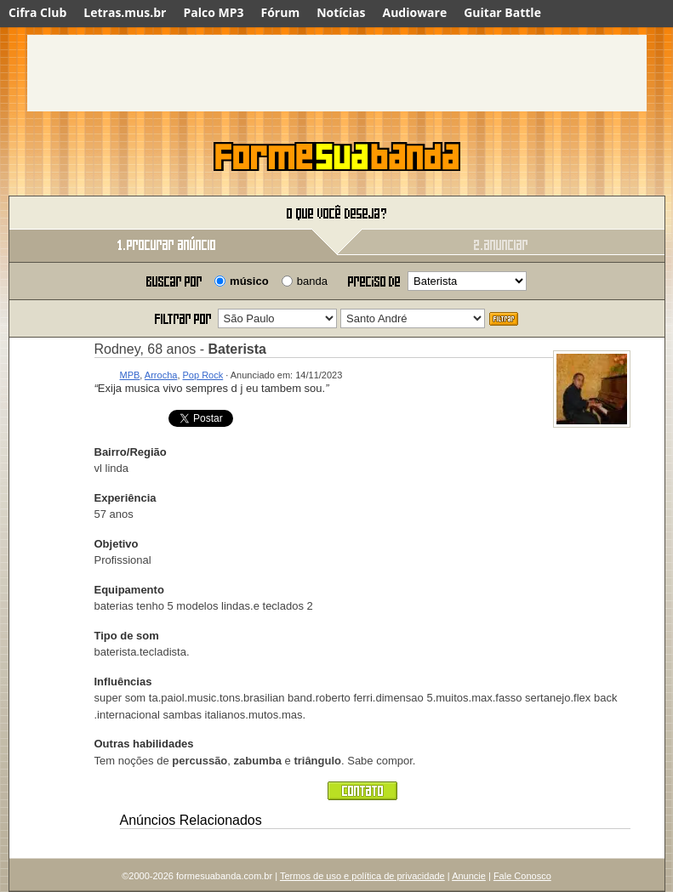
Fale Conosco (522, 876)
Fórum (280, 12)
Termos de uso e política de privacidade (362, 876)
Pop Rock (203, 375)
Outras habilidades (144, 743)
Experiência (125, 497)
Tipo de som (126, 635)
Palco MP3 (213, 12)
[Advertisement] (337, 73)
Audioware (414, 12)
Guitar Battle (502, 12)
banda (312, 281)
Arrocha (161, 375)
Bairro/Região (130, 452)
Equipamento (129, 589)
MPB (130, 375)
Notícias (341, 12)
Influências (123, 681)
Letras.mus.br (124, 12)
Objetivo (116, 543)
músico (249, 281)
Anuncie (469, 876)
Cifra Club (37, 12)
